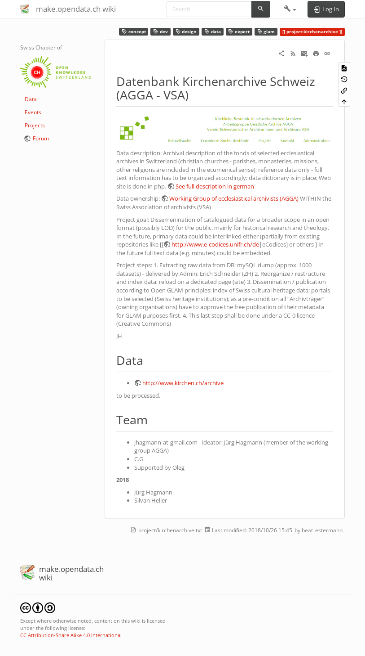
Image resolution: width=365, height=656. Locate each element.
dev (160, 32)
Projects (35, 125)
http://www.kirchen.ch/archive (183, 383)
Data (31, 99)
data (212, 32)
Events (33, 112)
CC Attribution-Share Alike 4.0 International (71, 635)
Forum (41, 138)
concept (134, 32)
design (186, 32)
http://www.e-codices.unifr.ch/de (215, 244)
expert (239, 32)
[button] (290, 9)
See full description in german (215, 186)
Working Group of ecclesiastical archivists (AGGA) (234, 198)
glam (266, 32)
